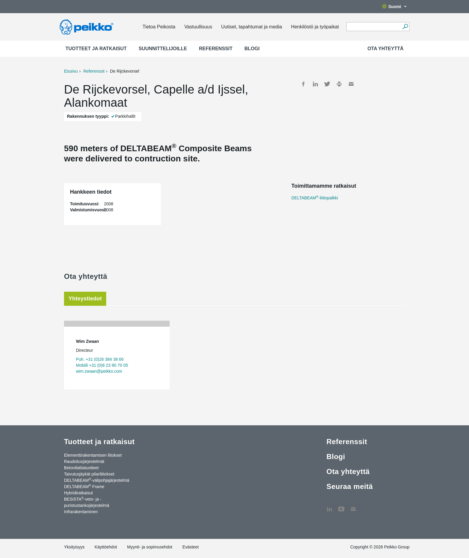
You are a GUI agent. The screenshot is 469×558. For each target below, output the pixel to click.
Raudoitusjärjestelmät (84, 461)
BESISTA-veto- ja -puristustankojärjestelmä (86, 502)
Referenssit (215, 48)
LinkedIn (315, 84)
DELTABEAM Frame (84, 486)
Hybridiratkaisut (78, 492)
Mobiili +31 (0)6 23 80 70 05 (102, 365)
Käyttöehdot (106, 547)
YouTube (341, 506)
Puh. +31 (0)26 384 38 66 (100, 359)
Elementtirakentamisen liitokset (93, 455)
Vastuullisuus (198, 26)
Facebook (303, 84)
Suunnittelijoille (162, 48)
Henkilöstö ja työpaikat (315, 26)
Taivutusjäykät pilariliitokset (89, 474)
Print (339, 84)
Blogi (252, 48)
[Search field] (373, 26)
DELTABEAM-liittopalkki (314, 197)
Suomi (394, 6)
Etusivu (71, 71)
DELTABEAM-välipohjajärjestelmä (96, 480)
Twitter (327, 84)
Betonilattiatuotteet (81, 467)
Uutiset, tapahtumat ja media (251, 26)
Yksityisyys (74, 547)
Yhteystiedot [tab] (85, 299)
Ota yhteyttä (385, 48)
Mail (351, 84)
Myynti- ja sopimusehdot (149, 547)
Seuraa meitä (349, 486)
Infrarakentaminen (81, 511)
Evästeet (190, 547)
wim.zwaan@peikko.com (99, 371)
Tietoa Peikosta (158, 26)
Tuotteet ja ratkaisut (96, 48)
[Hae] (405, 26)
